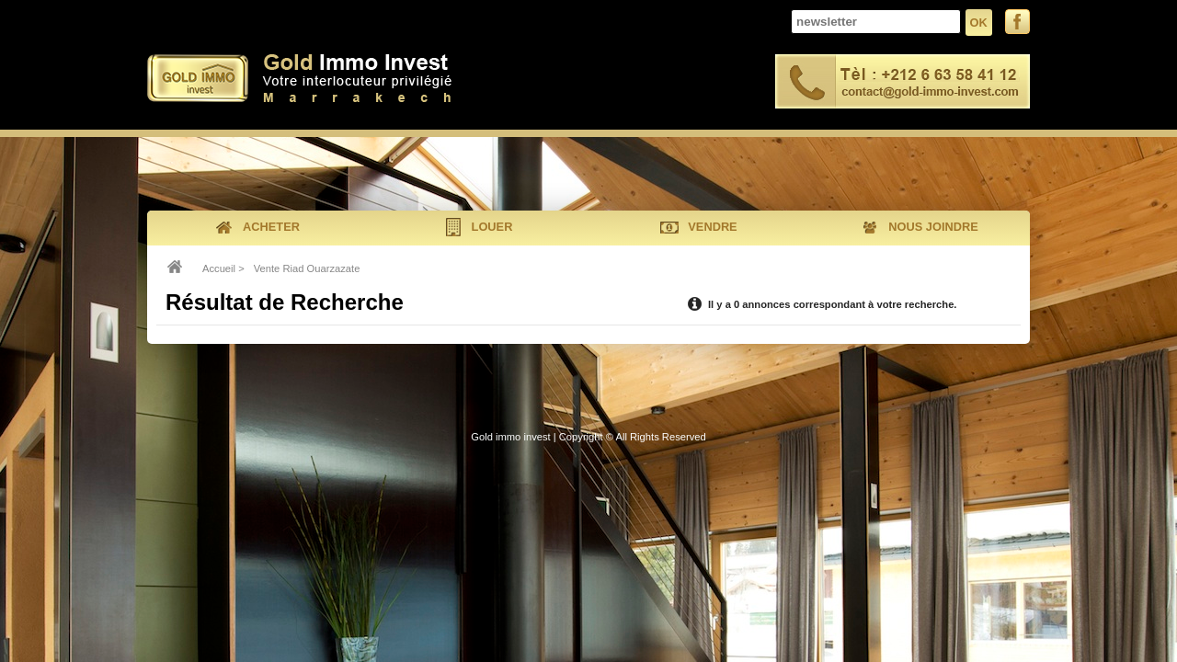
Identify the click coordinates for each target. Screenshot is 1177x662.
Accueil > (223, 268)
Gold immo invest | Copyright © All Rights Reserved (588, 436)
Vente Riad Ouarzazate (307, 268)
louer (478, 227)
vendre (698, 227)
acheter (257, 227)
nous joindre (919, 227)
